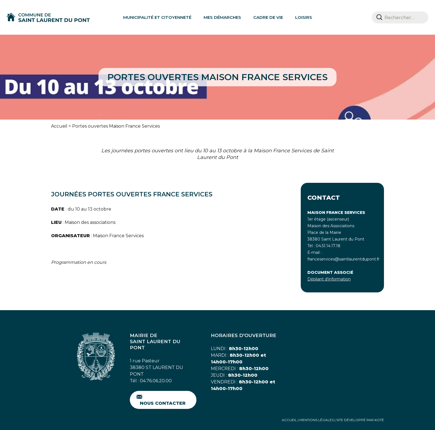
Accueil (59, 126)
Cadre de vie (268, 17)
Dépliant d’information (329, 279)
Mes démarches (222, 17)
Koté (379, 420)
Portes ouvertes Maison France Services (116, 126)
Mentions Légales (316, 420)
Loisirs (303, 17)
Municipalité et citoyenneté (157, 17)
